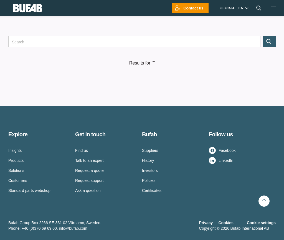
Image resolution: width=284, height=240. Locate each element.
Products (16, 160)
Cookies (225, 223)
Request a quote (89, 170)
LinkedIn (226, 160)
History (148, 160)
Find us (81, 150)
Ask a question (88, 190)
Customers (17, 180)
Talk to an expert (89, 160)
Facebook (227, 150)
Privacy (206, 223)
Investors (150, 170)
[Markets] (233, 8)
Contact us (193, 8)
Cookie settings (261, 223)
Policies (148, 180)
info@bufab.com (73, 228)
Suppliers (150, 150)
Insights (15, 150)
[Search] (134, 41)
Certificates (151, 190)
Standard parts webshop (29, 190)
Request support (89, 180)
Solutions (16, 170)
